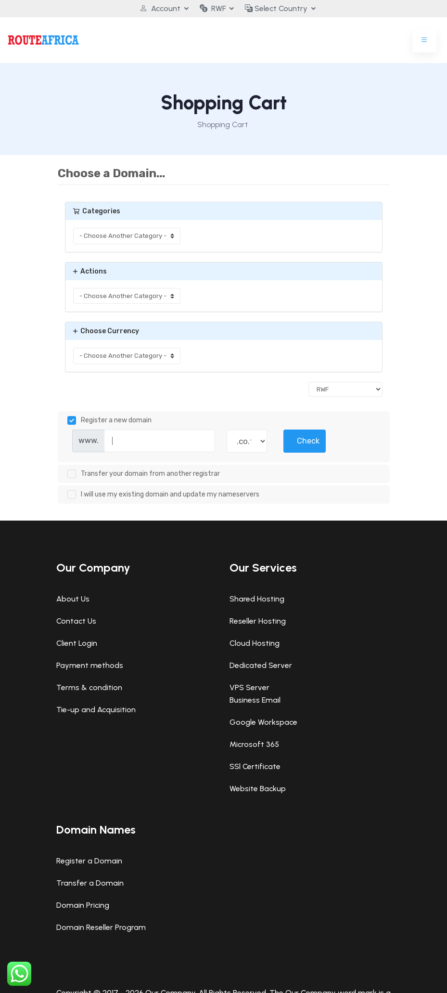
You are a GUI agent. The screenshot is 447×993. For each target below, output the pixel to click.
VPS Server (249, 687)
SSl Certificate (255, 766)
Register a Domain (89, 860)
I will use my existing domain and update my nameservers (163, 494)
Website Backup (258, 788)
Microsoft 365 (254, 744)
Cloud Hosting (255, 643)
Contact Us (76, 621)
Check (308, 440)
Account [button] (160, 8)
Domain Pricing (82, 905)
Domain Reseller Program (101, 927)
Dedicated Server (261, 665)
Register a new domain (109, 420)
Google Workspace (263, 722)
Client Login (76, 643)
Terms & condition (89, 687)
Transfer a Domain (90, 883)
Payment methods (89, 665)
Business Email (255, 700)
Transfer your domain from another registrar (143, 474)
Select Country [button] (276, 8)
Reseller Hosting (258, 621)
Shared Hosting (257, 598)
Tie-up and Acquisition (96, 709)
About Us (72, 598)
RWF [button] (213, 8)
